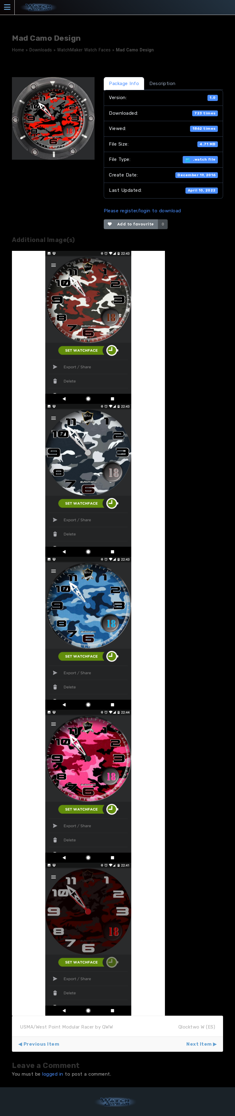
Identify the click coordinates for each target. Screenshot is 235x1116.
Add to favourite (131, 224)
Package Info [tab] (124, 83)
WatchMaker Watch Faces (84, 49)
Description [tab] (162, 83)
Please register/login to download (142, 211)
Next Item (199, 1044)
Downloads (40, 49)
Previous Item (41, 1044)
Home (18, 49)
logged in (52, 1074)
